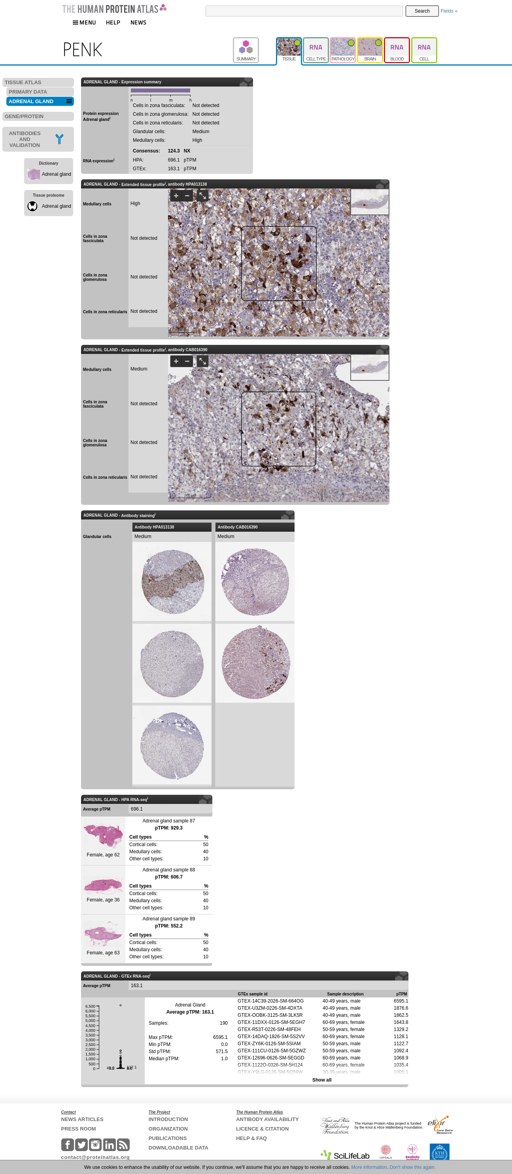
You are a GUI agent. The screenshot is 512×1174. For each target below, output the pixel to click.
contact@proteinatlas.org (95, 1157)
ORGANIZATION (168, 1129)
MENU (84, 22)
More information (369, 1167)
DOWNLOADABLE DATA (178, 1148)
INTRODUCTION (168, 1119)
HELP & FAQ (251, 1138)
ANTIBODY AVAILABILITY (267, 1119)
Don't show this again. (412, 1167)
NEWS (138, 22)
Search (422, 11)
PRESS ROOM (78, 1129)
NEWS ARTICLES (82, 1119)
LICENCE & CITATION (262, 1129)
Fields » (449, 11)
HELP (113, 22)
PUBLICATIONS (168, 1138)
